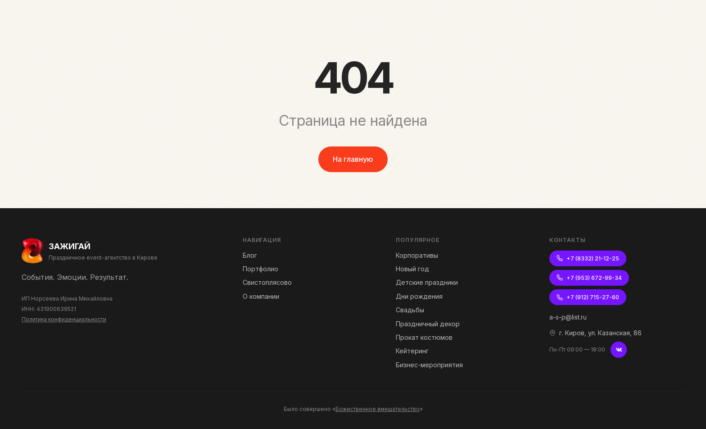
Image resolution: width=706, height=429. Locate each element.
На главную (353, 159)
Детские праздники (427, 282)
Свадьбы (410, 310)
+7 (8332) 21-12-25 (588, 258)
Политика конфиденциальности (64, 319)
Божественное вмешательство (377, 409)
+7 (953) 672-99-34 (589, 277)
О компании (261, 296)
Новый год (412, 269)
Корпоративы (417, 255)
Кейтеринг (412, 351)
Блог (250, 255)
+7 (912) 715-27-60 (588, 297)
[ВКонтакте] (619, 350)
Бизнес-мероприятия (429, 365)
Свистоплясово (267, 282)
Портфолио (260, 269)
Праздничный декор (428, 324)
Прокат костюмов (424, 337)
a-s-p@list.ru (568, 317)
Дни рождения (419, 296)
